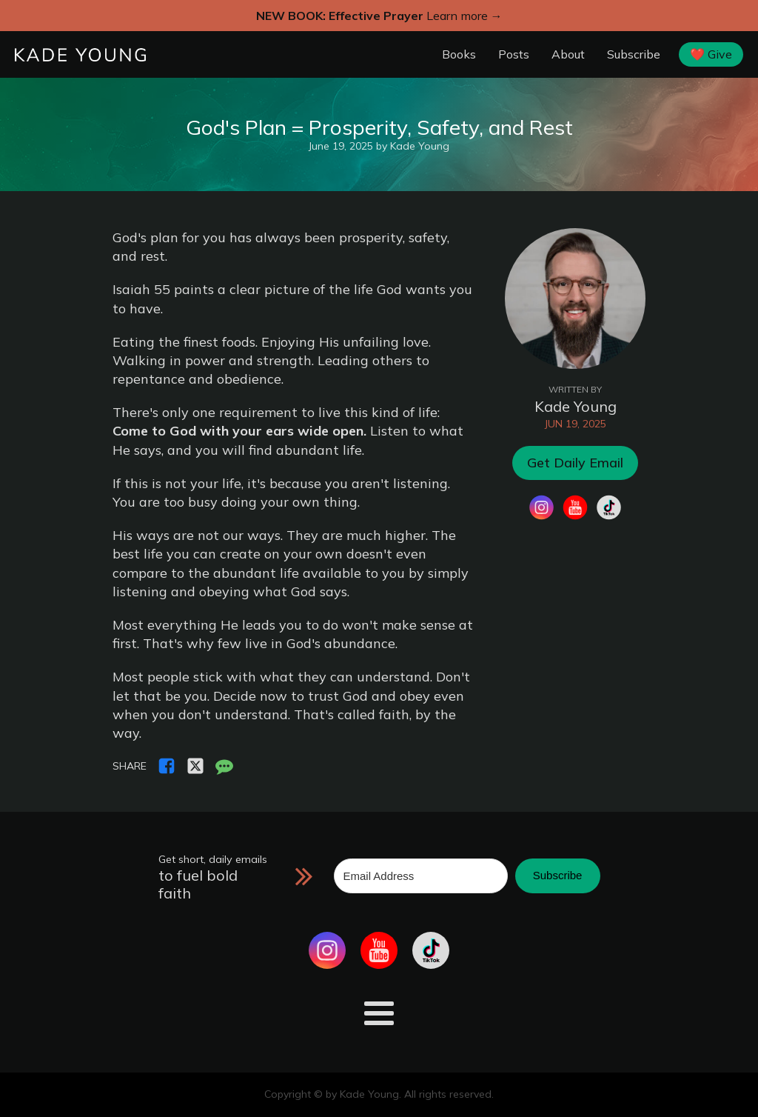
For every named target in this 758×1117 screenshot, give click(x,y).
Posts (513, 54)
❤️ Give (711, 54)
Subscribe (633, 54)
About (568, 54)
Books (459, 54)
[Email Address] (421, 875)
